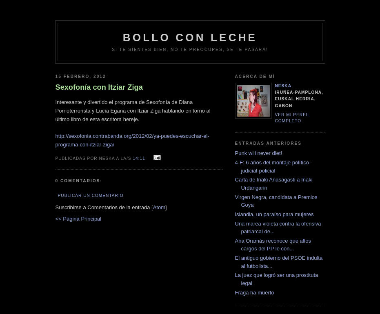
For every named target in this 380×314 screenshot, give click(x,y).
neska (283, 86)
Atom (159, 207)
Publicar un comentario (91, 195)
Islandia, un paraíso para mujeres (274, 214)
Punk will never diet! (258, 153)
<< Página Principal (79, 219)
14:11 (140, 158)
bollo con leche (190, 37)
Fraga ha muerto (254, 293)
